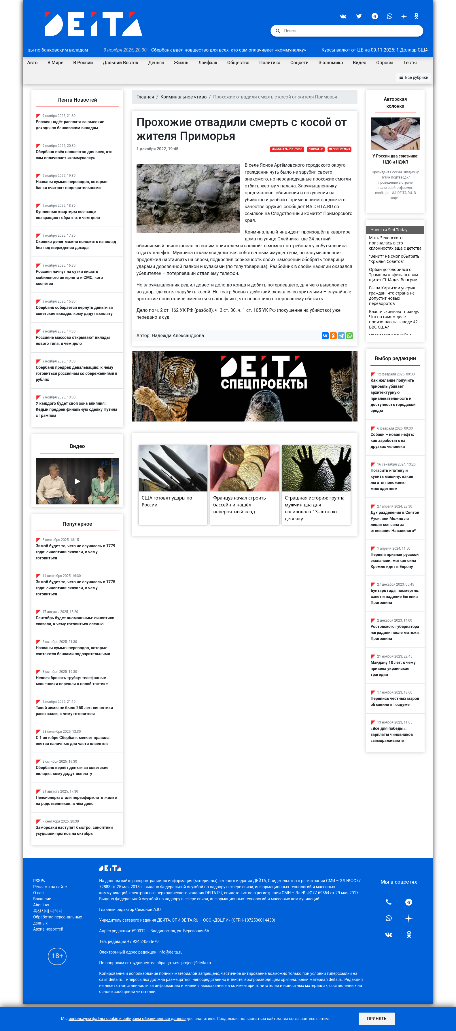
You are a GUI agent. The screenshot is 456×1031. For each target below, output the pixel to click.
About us (41, 905)
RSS (39, 880)
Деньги (156, 62)
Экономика (330, 62)
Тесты (410, 62)
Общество (238, 62)
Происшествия (339, 149)
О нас (38, 893)
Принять (376, 1018)
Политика (269, 62)
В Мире (55, 62)
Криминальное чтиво (183, 97)
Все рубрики (413, 77)
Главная (145, 97)
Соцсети (299, 62)
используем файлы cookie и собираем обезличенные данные (127, 1018)
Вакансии (42, 899)
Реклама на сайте (50, 886)
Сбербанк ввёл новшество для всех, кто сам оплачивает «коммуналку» (214, 50)
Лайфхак (207, 62)
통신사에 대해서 (47, 911)
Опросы (384, 62)
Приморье (316, 149)
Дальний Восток (120, 62)
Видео (359, 62)
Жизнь (181, 62)
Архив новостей (48, 929)
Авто (32, 62)
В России (83, 62)
